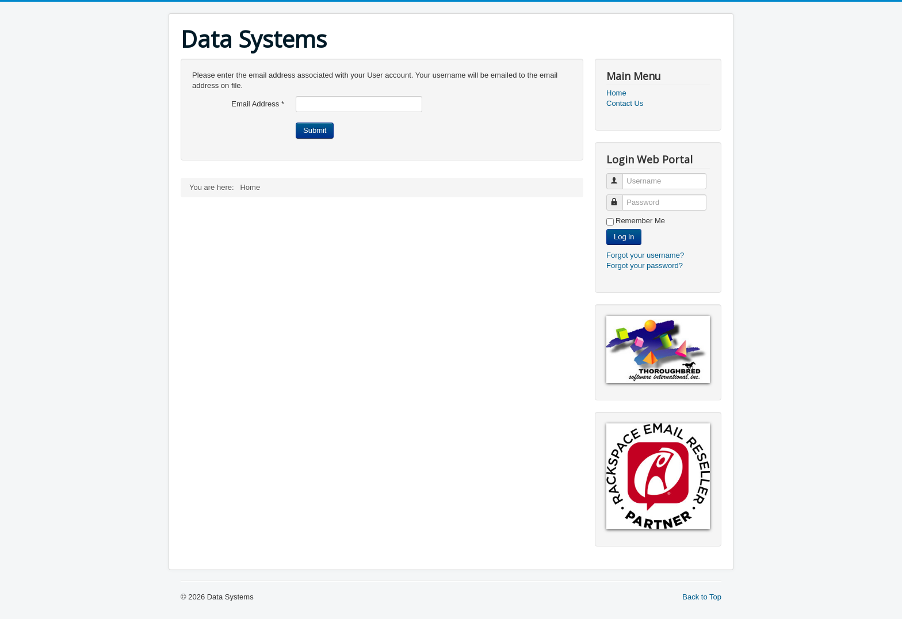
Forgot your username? (645, 255)
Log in (624, 236)
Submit (314, 130)
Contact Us (624, 103)
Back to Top (701, 597)
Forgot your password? (644, 265)
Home (616, 93)
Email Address (257, 104)
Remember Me (640, 220)
